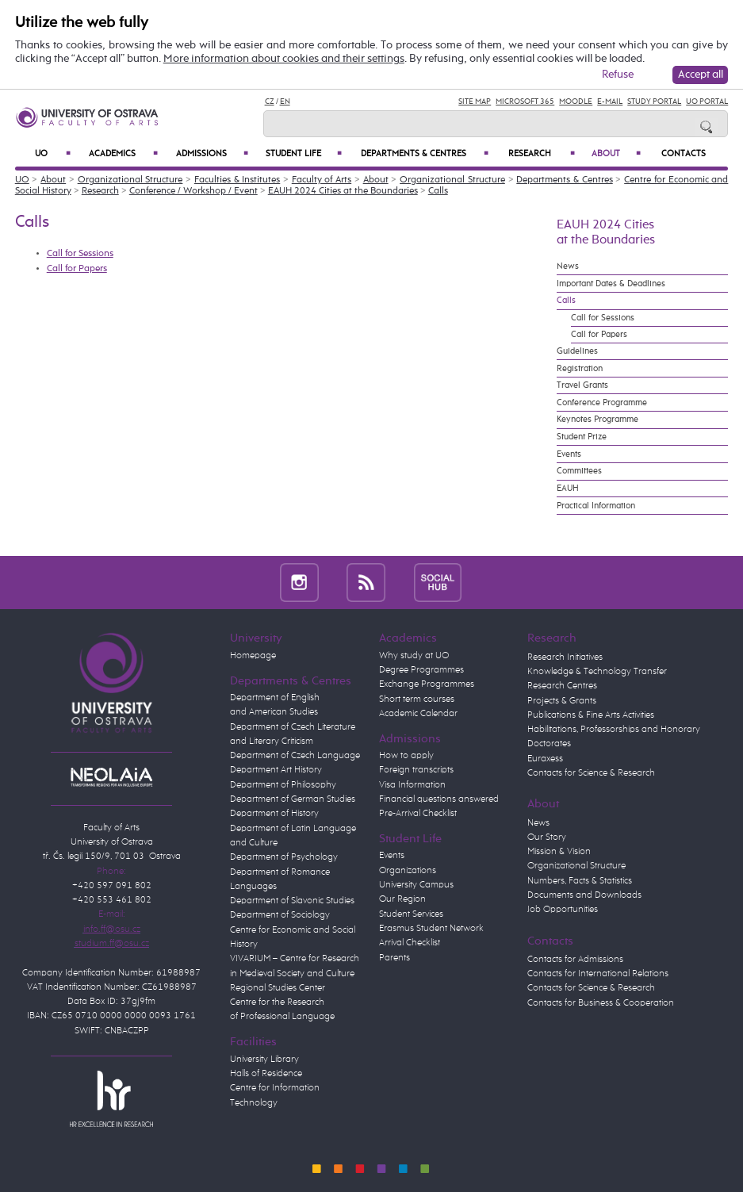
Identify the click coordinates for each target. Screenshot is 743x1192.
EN (285, 101)
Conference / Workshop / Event (193, 191)
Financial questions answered (439, 799)
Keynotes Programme (597, 420)
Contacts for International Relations (597, 974)
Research (541, 153)
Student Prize (582, 437)
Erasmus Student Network (431, 928)
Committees (579, 471)
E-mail (609, 101)
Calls (438, 191)
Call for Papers (77, 269)
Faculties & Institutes (237, 180)
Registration (580, 369)
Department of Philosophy (283, 785)
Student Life (304, 153)
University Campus (416, 885)
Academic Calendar (418, 714)
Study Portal (654, 101)
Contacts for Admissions (575, 959)
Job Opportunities (562, 909)
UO (52, 153)
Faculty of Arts (321, 180)
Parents (394, 958)
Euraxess (545, 759)
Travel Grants (582, 385)
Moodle (575, 101)
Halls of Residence (266, 1074)
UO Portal (707, 101)
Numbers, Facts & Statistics (579, 881)
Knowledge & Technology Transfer (597, 671)
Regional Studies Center (277, 988)
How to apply (406, 756)
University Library (264, 1059)
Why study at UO (414, 656)
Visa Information (412, 785)
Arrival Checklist (409, 943)
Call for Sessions (80, 254)
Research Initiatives (565, 657)
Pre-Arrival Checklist (418, 813)
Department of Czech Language (295, 756)
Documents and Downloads (584, 895)
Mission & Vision (559, 852)
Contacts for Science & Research (591, 773)
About (616, 153)
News (568, 266)
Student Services (411, 914)
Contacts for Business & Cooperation (600, 1003)
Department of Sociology (280, 915)
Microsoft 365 (525, 101)
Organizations (407, 871)
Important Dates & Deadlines (611, 284)
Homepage (253, 656)
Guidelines (577, 351)
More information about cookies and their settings (283, 58)
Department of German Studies (292, 799)
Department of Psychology (284, 857)
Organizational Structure (130, 180)
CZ (269, 101)
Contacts (683, 154)
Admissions (212, 153)
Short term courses (416, 699)
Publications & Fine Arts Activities (590, 715)
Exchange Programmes (426, 684)
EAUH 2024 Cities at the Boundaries (343, 191)
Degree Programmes (421, 670)
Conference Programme (602, 403)
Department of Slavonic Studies (292, 901)
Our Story (546, 837)
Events (569, 454)
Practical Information (596, 506)
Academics (123, 153)
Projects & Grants (561, 701)
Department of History (274, 813)
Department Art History (276, 770)
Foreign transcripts (416, 770)
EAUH (568, 489)
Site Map (474, 101)
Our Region (402, 899)
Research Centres (562, 686)
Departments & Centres (424, 153)
